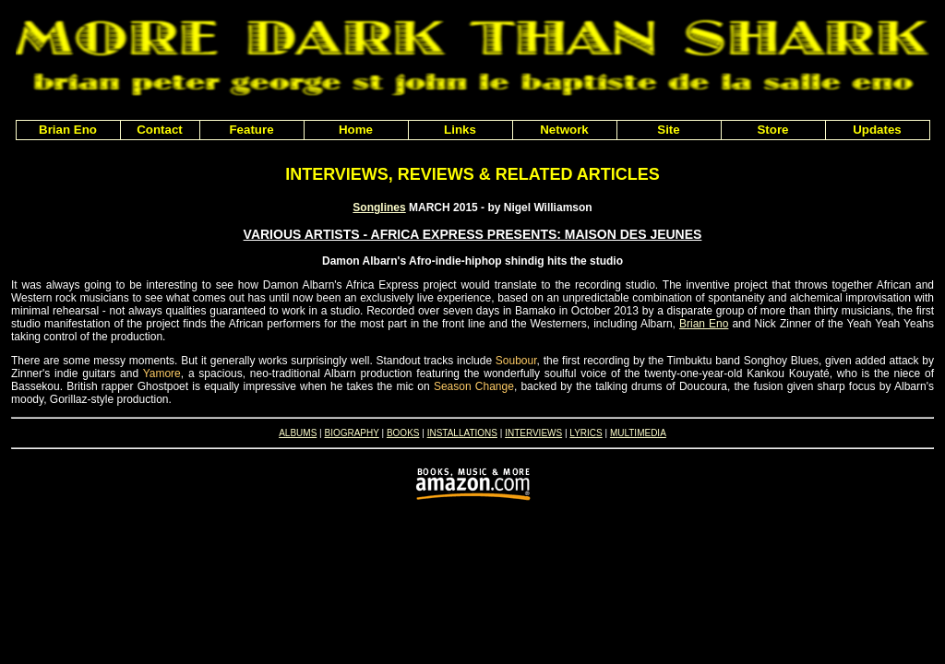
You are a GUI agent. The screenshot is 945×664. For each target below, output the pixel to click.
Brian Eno (703, 323)
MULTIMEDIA (638, 433)
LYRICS (585, 433)
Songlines (379, 207)
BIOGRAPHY (351, 433)
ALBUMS (298, 433)
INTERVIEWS (533, 433)
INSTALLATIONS (462, 433)
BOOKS (403, 433)
